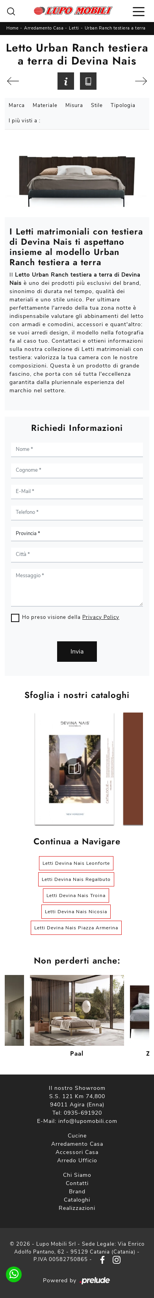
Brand (77, 1191)
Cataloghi (77, 1200)
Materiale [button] (45, 105)
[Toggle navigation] (138, 11)
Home (12, 28)
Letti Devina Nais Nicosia (76, 911)
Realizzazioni (77, 1208)
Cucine (77, 1135)
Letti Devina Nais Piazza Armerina (76, 928)
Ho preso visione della (70, 617)
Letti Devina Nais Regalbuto (76, 879)
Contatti (77, 1183)
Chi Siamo (77, 1175)
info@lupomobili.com (87, 1121)
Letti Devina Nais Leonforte (76, 863)
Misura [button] (74, 105)
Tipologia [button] (123, 105)
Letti (74, 28)
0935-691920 (83, 1113)
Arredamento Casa (43, 28)
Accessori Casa (77, 1152)
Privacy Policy (100, 617)
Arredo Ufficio (77, 1160)
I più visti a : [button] (25, 120)
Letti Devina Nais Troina (76, 895)
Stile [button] (97, 105)
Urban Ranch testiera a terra (115, 28)
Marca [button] (17, 105)
